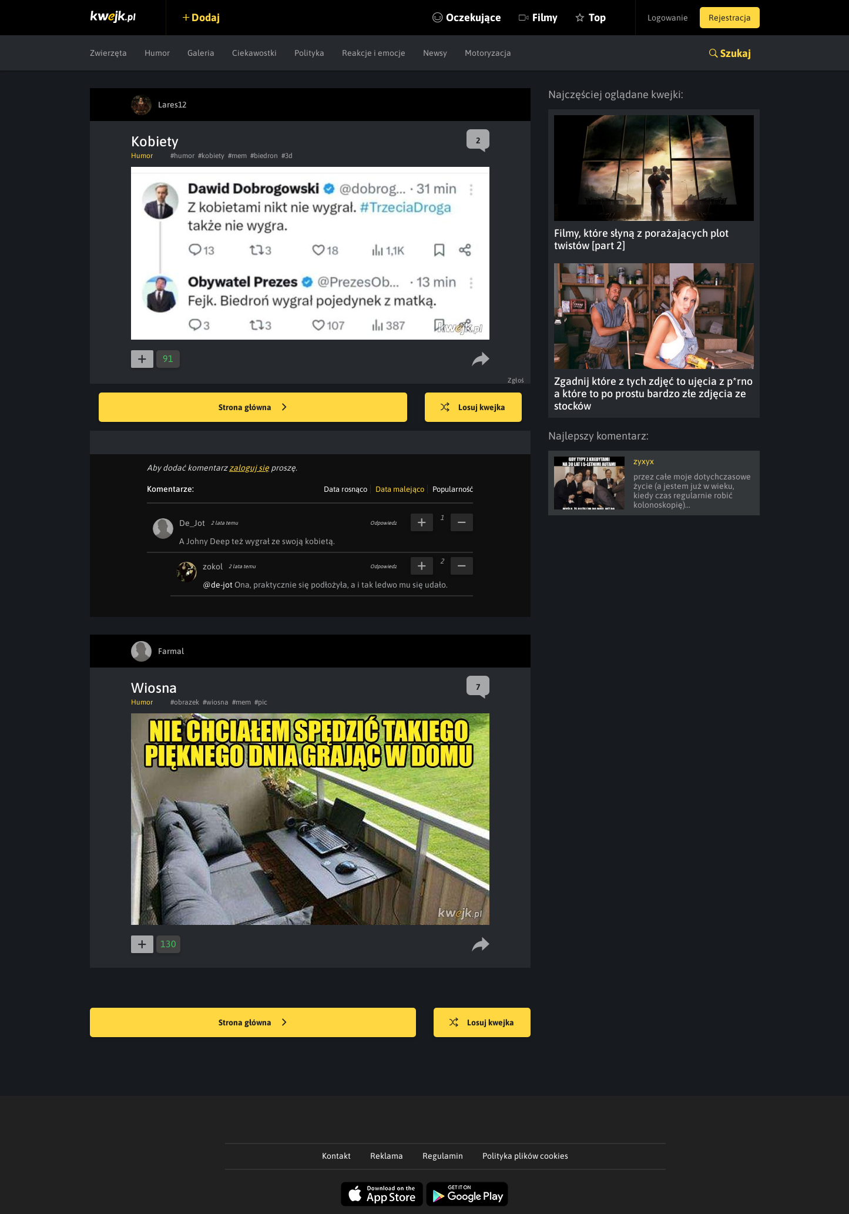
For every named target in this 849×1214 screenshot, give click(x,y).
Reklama (386, 1156)
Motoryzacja (488, 53)
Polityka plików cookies (525, 1156)
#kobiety (211, 156)
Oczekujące (473, 17)
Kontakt (336, 1156)
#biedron (264, 156)
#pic (260, 702)
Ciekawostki (254, 53)
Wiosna (154, 688)
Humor (157, 53)
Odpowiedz (383, 523)
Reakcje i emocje (373, 53)
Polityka (309, 53)
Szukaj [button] (735, 53)
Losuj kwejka (473, 408)
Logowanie (667, 17)
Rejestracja (730, 17)
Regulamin (442, 1156)
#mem (237, 156)
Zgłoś (516, 380)
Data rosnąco (345, 489)
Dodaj (206, 17)
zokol (213, 566)
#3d (287, 156)
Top (597, 17)
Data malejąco (399, 489)
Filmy (545, 17)
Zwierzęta (108, 53)
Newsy (435, 53)
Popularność (452, 489)
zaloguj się (249, 467)
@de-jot (218, 584)
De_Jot (192, 523)
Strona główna (253, 408)
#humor (182, 156)
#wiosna (216, 702)
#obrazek (184, 702)
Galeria (200, 53)
